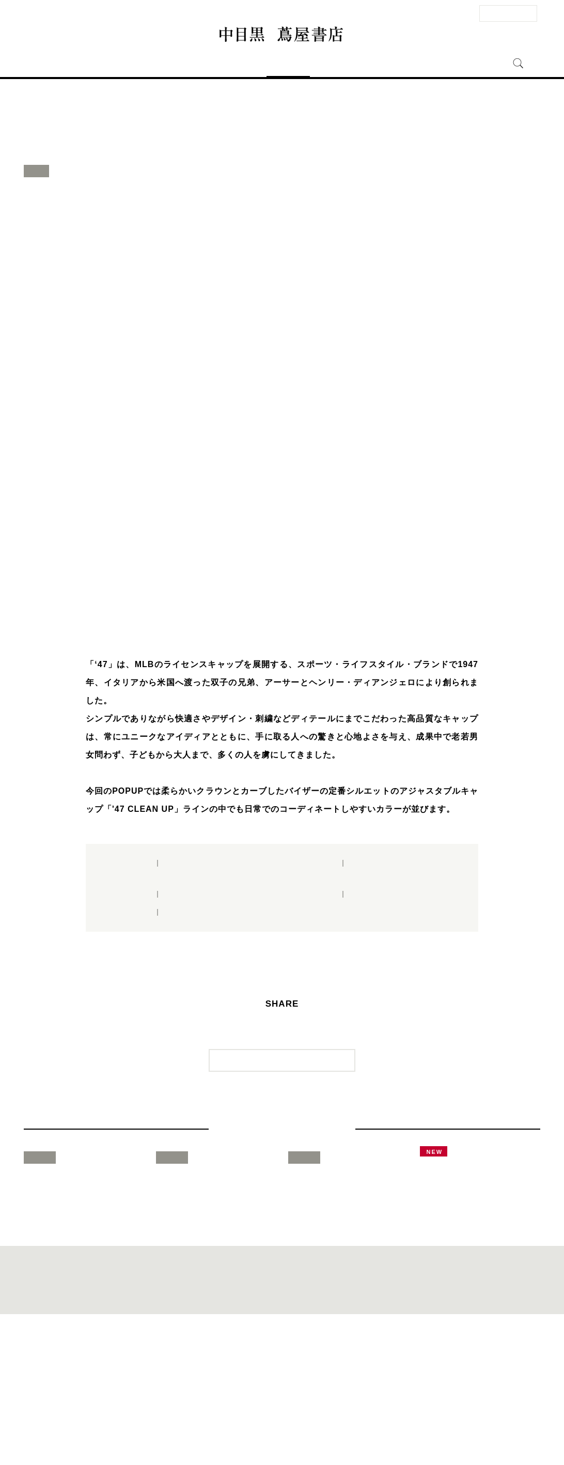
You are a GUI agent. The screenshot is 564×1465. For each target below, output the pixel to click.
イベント (288, 63)
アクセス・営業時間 (168, 63)
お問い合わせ (142, 1432)
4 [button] (297, 617)
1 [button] (251, 617)
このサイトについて (265, 1432)
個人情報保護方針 (315, 1432)
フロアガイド (237, 63)
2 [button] (266, 617)
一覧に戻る (288, 1080)
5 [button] (313, 617)
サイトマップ (219, 1432)
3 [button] (282, 617)
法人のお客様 (508, 13)
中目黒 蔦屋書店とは (394, 63)
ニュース (331, 63)
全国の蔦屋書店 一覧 (414, 1432)
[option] (282, 408)
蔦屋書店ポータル (363, 1432)
